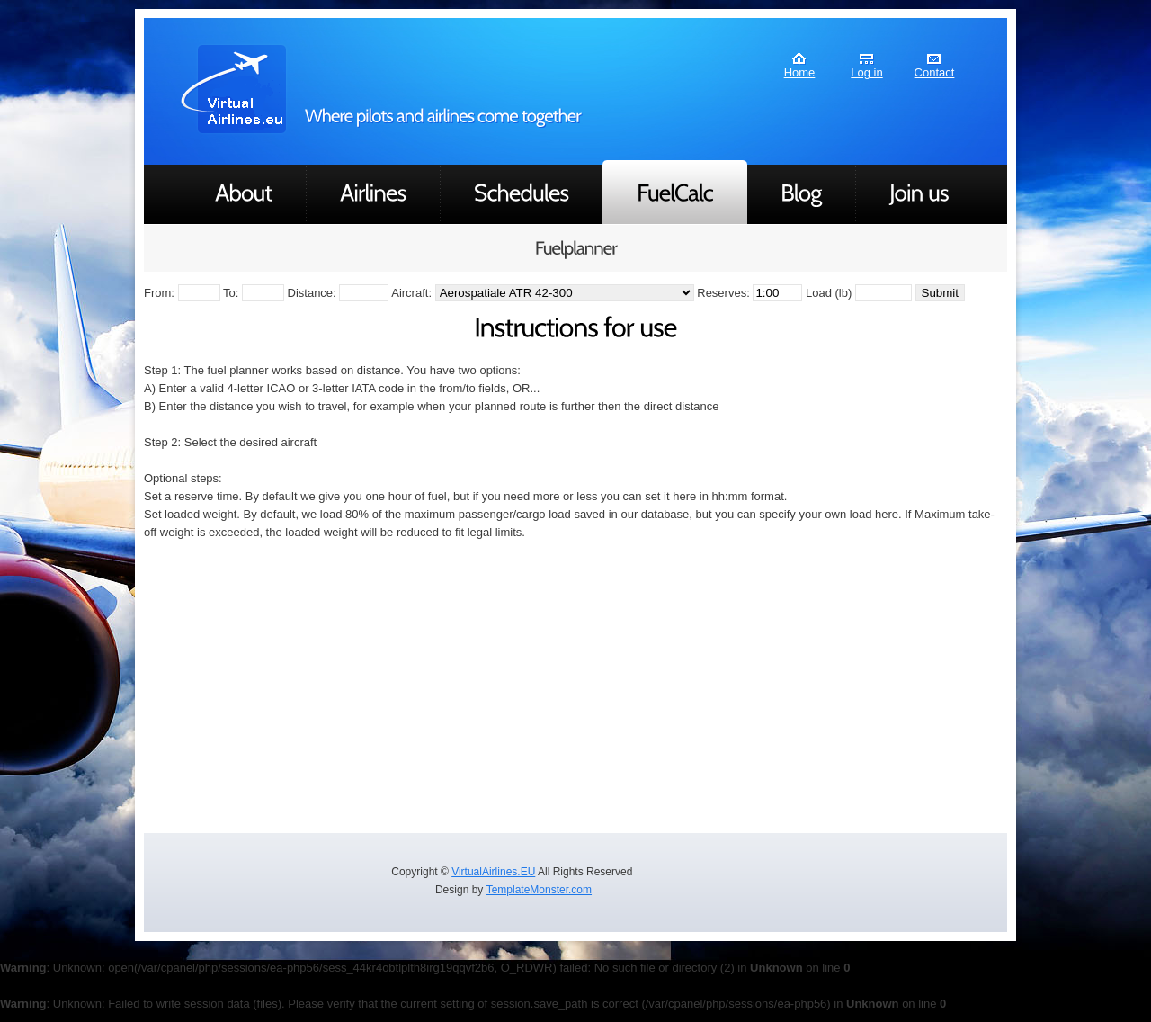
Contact (935, 72)
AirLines (235, 89)
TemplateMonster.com (539, 889)
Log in (866, 72)
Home (800, 72)
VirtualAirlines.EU (493, 871)
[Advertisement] (575, 685)
